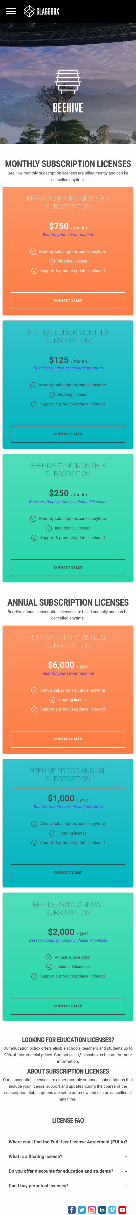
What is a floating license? (35, 1156)
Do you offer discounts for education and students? (61, 1171)
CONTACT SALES (68, 300)
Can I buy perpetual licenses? (39, 1186)
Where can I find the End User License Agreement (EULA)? (68, 1142)
